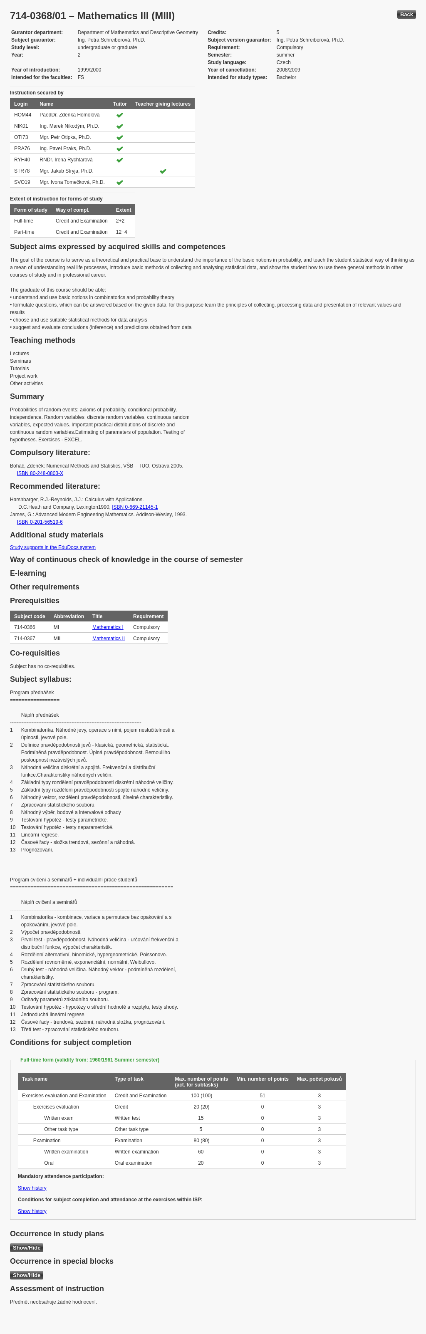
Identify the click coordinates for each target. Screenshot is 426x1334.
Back (406, 14)
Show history (32, 1188)
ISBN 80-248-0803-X (40, 473)
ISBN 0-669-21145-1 (135, 507)
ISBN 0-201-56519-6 (40, 522)
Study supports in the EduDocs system (53, 547)
